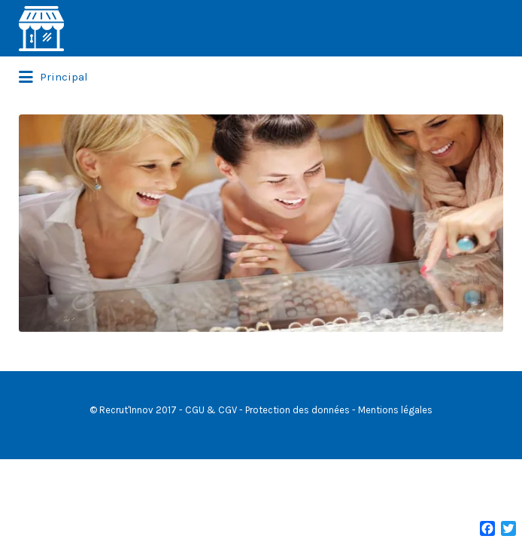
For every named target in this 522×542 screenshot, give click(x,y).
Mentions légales (395, 466)
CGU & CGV (211, 466)
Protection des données (297, 466)
